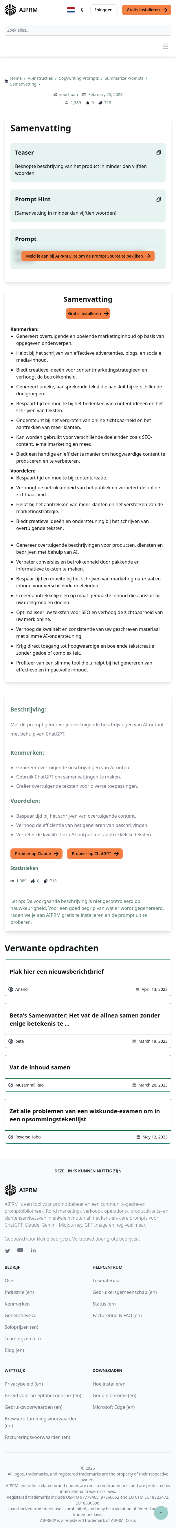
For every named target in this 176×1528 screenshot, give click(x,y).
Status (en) (104, 1304)
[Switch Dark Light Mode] (82, 10)
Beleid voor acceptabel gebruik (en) (43, 1395)
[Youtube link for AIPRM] (20, 1251)
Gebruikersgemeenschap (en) (125, 1292)
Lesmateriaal (107, 1280)
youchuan (68, 94)
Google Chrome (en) (114, 1395)
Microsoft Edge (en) (114, 1407)
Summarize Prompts (124, 78)
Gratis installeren (147, 10)
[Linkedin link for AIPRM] (34, 1251)
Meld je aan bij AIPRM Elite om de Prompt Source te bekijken (88, 256)
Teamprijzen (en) (23, 1338)
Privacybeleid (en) (24, 1384)
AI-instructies (41, 78)
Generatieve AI (20, 1315)
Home (16, 78)
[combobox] (88, 30)
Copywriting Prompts (79, 78)
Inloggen (104, 9)
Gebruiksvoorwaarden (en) (34, 1407)
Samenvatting (24, 84)
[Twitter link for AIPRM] (7, 1251)
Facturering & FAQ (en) (117, 1315)
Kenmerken (17, 1304)
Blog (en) (14, 1350)
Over (10, 1280)
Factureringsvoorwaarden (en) (37, 1437)
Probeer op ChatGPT (95, 854)
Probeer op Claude (37, 854)
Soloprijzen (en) (21, 1327)
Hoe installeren (109, 1384)
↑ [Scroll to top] (161, 1513)
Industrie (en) (19, 1292)
